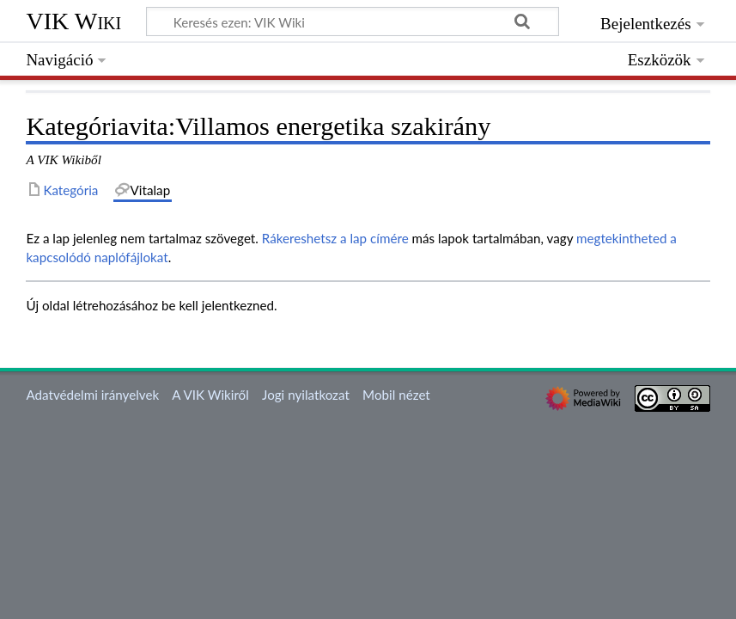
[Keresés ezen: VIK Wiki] (352, 21)
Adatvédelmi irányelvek (92, 394)
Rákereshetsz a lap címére (335, 238)
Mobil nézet (396, 394)
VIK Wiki (73, 21)
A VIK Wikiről (210, 394)
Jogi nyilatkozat (306, 394)
